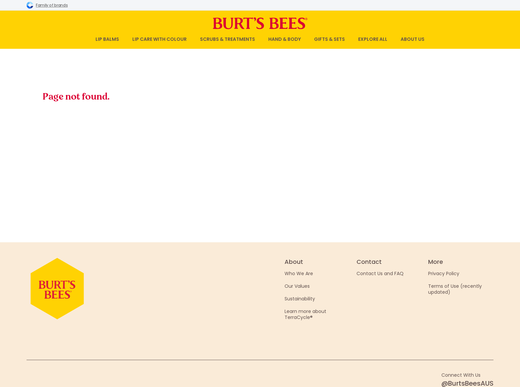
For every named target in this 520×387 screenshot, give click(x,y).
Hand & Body (284, 39)
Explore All (372, 39)
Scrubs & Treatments (227, 39)
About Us (412, 39)
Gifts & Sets (329, 39)
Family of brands (47, 5)
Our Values (297, 286)
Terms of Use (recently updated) (455, 289)
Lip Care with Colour (159, 39)
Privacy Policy (443, 273)
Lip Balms (107, 39)
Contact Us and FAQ (380, 273)
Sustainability (300, 298)
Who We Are (299, 273)
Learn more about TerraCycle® (305, 314)
